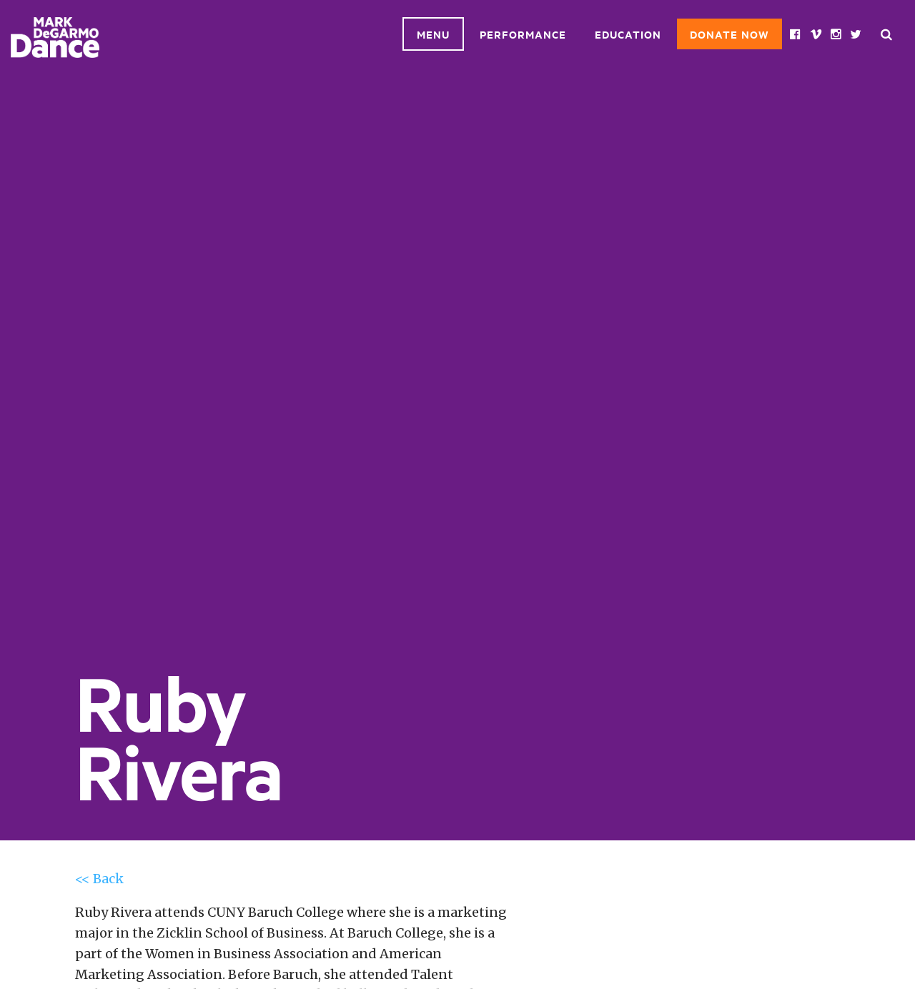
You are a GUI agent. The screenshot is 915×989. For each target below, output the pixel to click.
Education (628, 33)
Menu (433, 33)
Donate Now (729, 33)
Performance (523, 33)
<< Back (99, 878)
